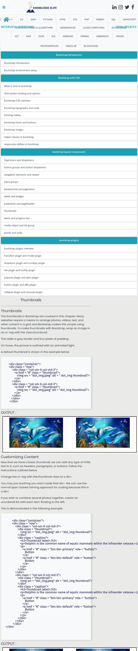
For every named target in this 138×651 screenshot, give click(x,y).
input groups (11, 182)
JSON (41, 36)
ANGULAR (71, 46)
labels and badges (14, 196)
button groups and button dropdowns (25, 167)
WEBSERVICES (68, 27)
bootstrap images (13, 130)
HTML (63, 19)
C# (21, 19)
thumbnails (10, 211)
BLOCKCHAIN (91, 46)
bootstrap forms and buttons (20, 122)
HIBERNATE (102, 36)
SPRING (84, 36)
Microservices (49, 46)
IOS (53, 36)
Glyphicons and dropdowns (19, 160)
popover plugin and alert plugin (21, 277)
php (86, 19)
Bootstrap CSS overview (17, 101)
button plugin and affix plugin (20, 285)
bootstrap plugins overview (19, 248)
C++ (11, 19)
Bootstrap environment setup (20, 70)
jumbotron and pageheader (19, 204)
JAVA (33, 19)
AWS (28, 36)
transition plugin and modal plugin (23, 256)
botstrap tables (12, 115)
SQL (114, 19)
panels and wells (13, 233)
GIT (17, 36)
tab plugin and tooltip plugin (19, 270)
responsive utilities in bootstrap (21, 144)
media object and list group (19, 225)
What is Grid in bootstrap (18, 86)
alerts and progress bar (17, 218)
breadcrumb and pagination (19, 189)
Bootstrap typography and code (21, 108)
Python (47, 19)
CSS (75, 19)
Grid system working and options (22, 93)
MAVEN (120, 36)
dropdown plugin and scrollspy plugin (24, 263)
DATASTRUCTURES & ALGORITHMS (34, 27)
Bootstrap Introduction (17, 63)
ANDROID (68, 36)
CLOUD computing (93, 27)
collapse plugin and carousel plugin (23, 292)
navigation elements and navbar (21, 175)
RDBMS (100, 19)
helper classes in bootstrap (19, 137)
